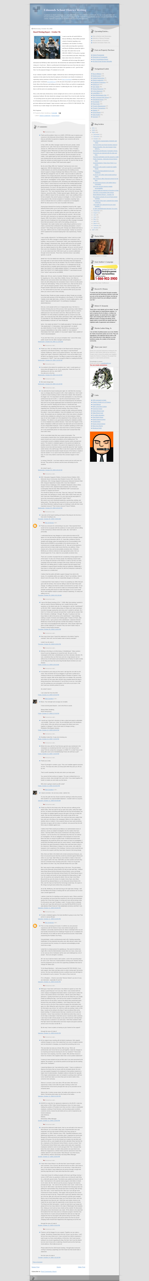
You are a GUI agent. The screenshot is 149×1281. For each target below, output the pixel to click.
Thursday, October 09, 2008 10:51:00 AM (50, 595)
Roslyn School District (99, 423)
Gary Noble (96, 86)
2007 (93, 229)
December (96, 134)
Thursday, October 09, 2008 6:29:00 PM (49, 644)
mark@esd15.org (106, 363)
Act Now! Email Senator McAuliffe (102, 61)
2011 (93, 128)
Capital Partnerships (98, 78)
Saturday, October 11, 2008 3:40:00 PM (49, 908)
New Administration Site (99, 95)
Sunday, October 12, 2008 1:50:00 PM (49, 1156)
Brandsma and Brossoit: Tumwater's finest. (105, 150)
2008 (93, 132)
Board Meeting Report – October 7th (103, 194)
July (94, 215)
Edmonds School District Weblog (65, 10)
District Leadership (45, 115)
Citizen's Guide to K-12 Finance (102, 402)
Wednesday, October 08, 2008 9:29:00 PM (50, 508)
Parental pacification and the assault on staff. (106, 157)
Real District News (98, 417)
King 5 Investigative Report (100, 59)
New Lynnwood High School (101, 97)
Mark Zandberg (49, 698)
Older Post (81, 1267)
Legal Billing (96, 93)
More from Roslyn (98, 426)
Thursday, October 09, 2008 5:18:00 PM (49, 629)
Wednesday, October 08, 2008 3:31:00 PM (50, 375)
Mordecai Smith (97, 428)
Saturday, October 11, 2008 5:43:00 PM (49, 981)
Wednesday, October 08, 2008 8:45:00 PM (50, 470)
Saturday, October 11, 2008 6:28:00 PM (49, 1033)
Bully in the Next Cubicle (100, 406)
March (95, 223)
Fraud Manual (97, 404)
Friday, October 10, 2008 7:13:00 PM (48, 739)
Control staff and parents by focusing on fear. (106, 190)
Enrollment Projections (99, 82)
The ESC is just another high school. (103, 192)
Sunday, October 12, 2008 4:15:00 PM (49, 1225)
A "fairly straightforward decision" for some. (105, 208)
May (94, 219)
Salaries (95, 110)
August (95, 212)
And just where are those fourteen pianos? (105, 144)
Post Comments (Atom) (49, 1271)
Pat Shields (96, 101)
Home (59, 1267)
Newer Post (35, 1267)
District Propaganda (98, 55)
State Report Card (98, 413)
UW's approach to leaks (99, 400)
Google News (96, 421)
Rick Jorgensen (49, 522)
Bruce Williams (97, 73)
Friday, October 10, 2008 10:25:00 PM (49, 785)
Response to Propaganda (100, 57)
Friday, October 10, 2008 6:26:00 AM (48, 664)
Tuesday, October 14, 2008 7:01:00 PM (49, 1257)
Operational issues (98, 99)
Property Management (99, 106)
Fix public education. (99, 415)
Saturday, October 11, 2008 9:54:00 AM (49, 800)
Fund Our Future (97, 408)
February (96, 225)
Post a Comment (37, 1262)
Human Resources (98, 88)
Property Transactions (99, 108)
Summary (95, 116)
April (94, 221)
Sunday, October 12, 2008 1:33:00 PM (49, 1120)
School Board (55, 115)
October (95, 138)
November (96, 136)
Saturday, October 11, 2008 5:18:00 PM (49, 919)
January (95, 227)
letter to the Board (66, 79)
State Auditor (96, 114)
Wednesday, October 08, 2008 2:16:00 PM (50, 360)
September (96, 210)
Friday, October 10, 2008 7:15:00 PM (48, 753)
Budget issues (97, 76)
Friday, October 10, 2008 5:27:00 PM (48, 713)
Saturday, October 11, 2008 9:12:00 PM (49, 1096)
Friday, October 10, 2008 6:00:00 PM (48, 730)
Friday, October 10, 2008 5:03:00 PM (48, 694)
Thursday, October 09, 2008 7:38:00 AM (49, 519)
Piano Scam (96, 104)
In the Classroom (98, 91)
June (95, 217)
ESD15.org (96, 84)
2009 (93, 130)
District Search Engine (99, 419)
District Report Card (98, 411)
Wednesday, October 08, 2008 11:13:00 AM (50, 341)
